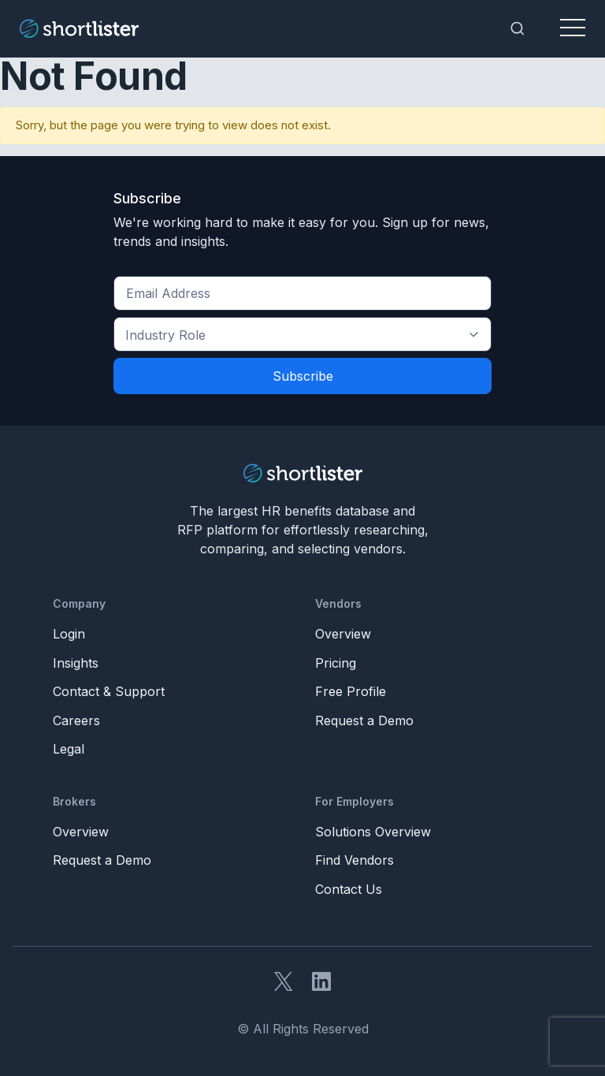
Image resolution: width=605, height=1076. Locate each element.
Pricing (335, 663)
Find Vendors (354, 860)
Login (69, 634)
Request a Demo (364, 720)
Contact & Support (109, 691)
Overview (343, 634)
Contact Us (348, 889)
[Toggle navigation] (572, 28)
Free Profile (350, 691)
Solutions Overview (373, 832)
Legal (68, 749)
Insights (75, 663)
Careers (76, 720)
